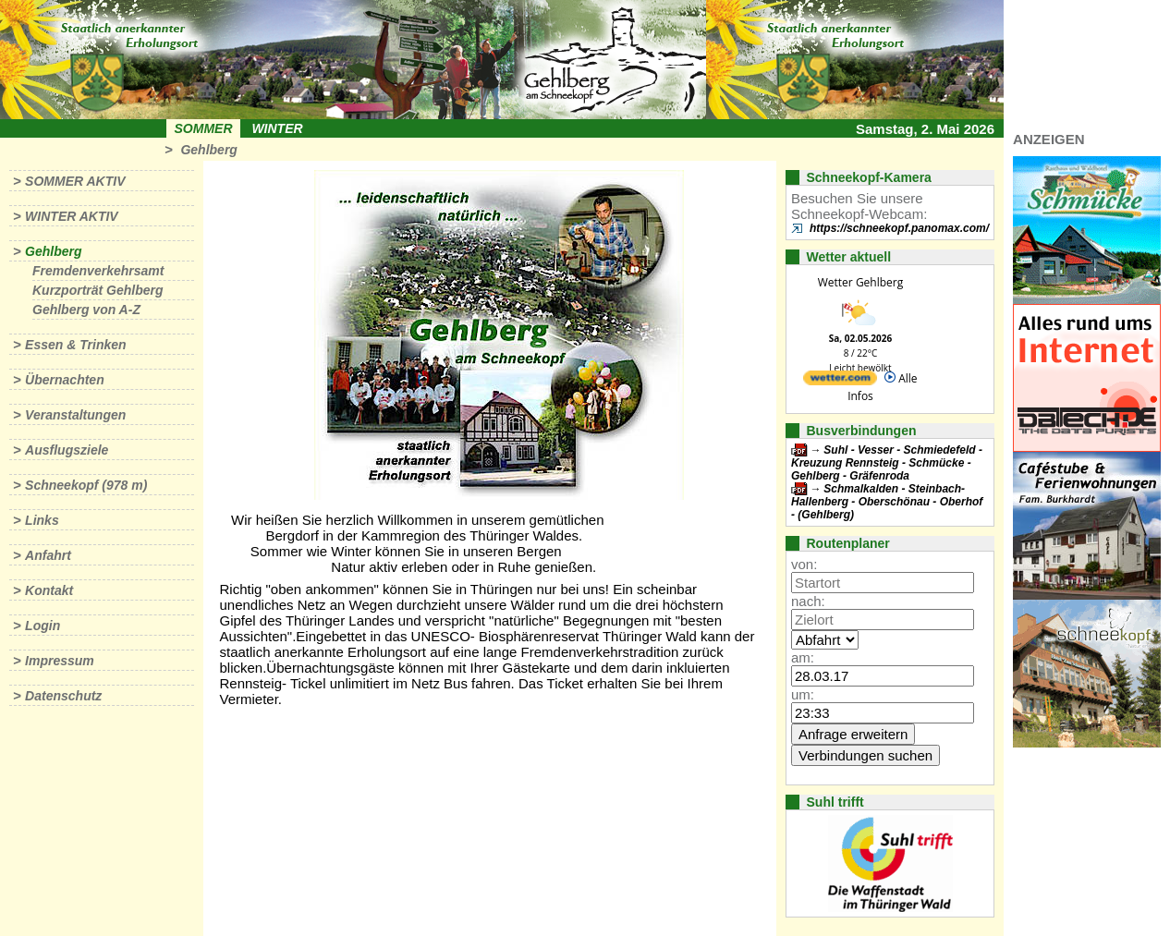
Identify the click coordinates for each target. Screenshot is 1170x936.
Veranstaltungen (75, 414)
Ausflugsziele (66, 450)
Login (42, 625)
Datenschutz (63, 695)
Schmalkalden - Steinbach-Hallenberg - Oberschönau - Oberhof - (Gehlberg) (886, 501)
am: (802, 657)
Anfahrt (48, 555)
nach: (808, 601)
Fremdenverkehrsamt (98, 270)
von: (804, 564)
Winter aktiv (71, 216)
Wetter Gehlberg (860, 282)
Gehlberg (208, 149)
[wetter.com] (840, 381)
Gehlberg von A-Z (86, 309)
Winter (276, 128)
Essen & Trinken (75, 344)
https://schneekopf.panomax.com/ (899, 228)
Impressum (59, 660)
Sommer (204, 128)
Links (42, 520)
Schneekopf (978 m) (86, 485)
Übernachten (64, 379)
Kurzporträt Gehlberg (98, 290)
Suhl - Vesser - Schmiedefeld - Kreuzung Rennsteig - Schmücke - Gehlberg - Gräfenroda (886, 463)
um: (802, 694)
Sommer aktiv (75, 181)
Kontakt (49, 590)
